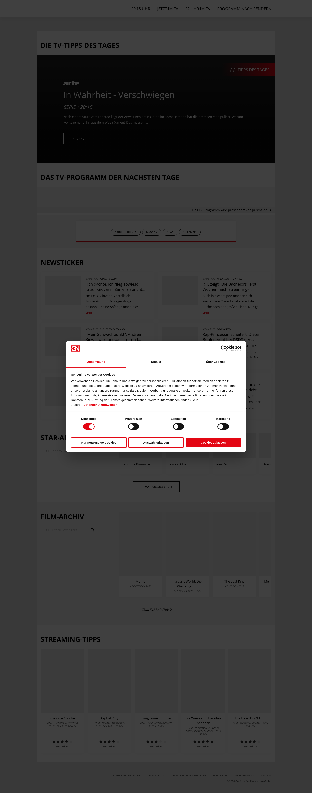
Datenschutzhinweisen (100, 404)
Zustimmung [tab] (96, 361)
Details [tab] (156, 361)
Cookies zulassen (213, 442)
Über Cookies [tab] (215, 361)
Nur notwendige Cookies (98, 442)
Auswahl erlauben (156, 442)
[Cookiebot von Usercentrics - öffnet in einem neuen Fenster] (223, 348)
